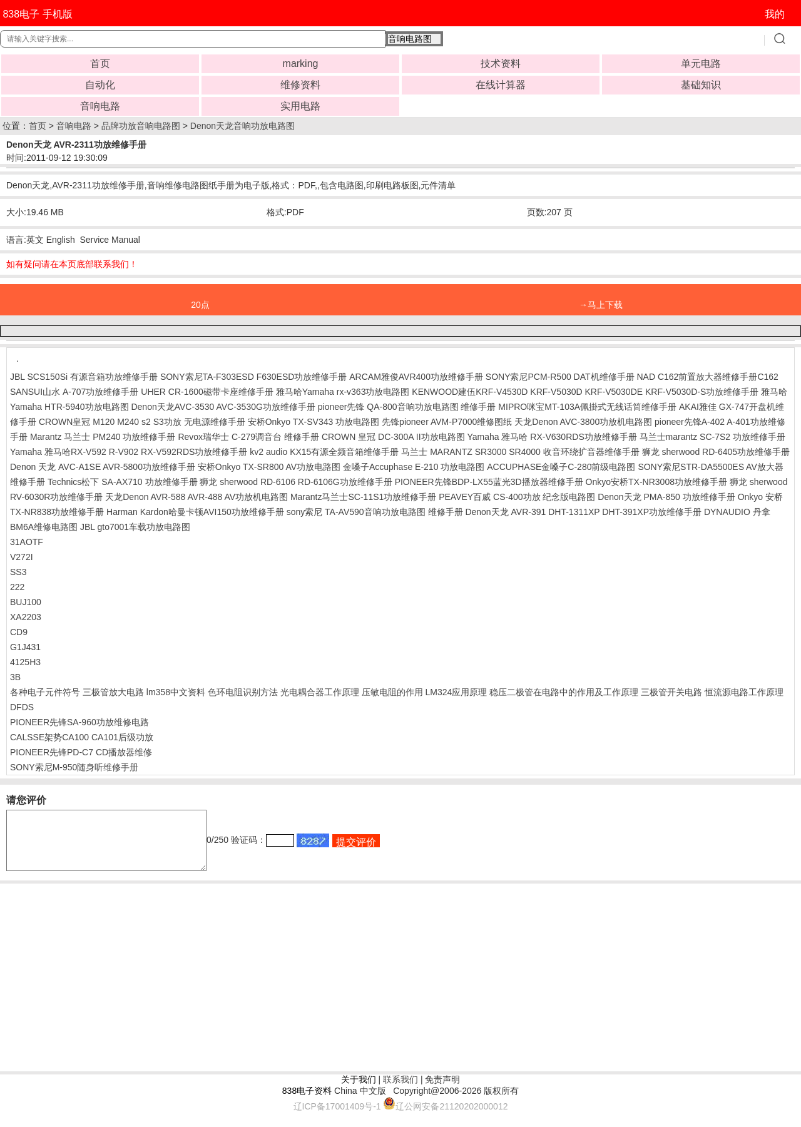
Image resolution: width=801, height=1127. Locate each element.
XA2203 (25, 617)
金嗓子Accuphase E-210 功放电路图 (413, 467)
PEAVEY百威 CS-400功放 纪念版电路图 (517, 497)
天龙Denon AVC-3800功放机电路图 (583, 422)
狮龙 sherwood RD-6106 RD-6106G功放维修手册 (296, 482)
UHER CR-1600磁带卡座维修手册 (207, 392)
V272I (21, 557)
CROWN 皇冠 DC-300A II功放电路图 (393, 437)
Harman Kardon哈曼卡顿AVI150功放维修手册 (195, 512)
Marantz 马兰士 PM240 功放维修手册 (103, 437)
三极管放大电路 (113, 692)
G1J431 (25, 647)
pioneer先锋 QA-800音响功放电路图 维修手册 (407, 407)
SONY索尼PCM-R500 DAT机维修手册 (560, 377)
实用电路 (300, 106)
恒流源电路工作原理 (744, 692)
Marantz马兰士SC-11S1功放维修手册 (363, 497)
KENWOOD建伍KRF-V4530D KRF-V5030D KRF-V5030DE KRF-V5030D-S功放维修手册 (585, 392)
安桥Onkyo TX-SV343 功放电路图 (314, 422)
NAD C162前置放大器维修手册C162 (707, 377)
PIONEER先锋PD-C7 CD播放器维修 (81, 752)
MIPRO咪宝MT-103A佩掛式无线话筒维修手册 (587, 407)
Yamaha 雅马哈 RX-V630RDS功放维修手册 (551, 437)
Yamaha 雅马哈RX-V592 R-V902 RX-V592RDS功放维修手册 (128, 452)
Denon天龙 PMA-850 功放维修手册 (666, 497)
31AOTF (26, 542)
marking (301, 63)
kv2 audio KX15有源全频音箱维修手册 (324, 452)
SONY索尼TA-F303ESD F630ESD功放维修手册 (253, 377)
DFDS (22, 707)
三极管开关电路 (671, 692)
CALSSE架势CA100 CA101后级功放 (81, 737)
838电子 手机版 (37, 14)
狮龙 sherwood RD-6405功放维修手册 (716, 452)
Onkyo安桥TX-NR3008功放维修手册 (656, 482)
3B (15, 677)
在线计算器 (501, 84)
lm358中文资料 (175, 692)
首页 (100, 63)
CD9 (19, 632)
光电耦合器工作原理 (319, 692)
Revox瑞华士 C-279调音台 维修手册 (248, 437)
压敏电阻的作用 (392, 692)
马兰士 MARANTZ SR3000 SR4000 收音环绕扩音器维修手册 (520, 452)
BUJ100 (25, 602)
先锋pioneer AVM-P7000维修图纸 (447, 422)
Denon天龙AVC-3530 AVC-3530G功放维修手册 (223, 407)
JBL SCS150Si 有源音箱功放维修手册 (84, 377)
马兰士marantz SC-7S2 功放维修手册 (712, 437)
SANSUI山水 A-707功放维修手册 (74, 392)
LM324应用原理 (456, 692)
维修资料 (300, 84)
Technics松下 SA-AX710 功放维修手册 (123, 482)
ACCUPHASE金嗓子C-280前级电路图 (561, 467)
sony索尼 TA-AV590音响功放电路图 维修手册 (375, 512)
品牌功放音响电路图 (140, 126)
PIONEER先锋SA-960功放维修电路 (79, 722)
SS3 (18, 572)
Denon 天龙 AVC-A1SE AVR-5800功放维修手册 (102, 467)
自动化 (100, 84)
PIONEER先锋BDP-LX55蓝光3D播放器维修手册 (489, 482)
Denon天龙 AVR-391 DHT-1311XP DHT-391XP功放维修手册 (583, 512)
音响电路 (100, 106)
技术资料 (501, 63)
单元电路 (701, 63)
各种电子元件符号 (45, 692)
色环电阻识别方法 (243, 692)
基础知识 (701, 84)
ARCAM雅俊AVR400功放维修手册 (416, 377)
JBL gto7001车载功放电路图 (135, 527)
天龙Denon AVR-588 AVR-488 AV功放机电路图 (196, 497)
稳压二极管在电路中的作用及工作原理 (563, 692)
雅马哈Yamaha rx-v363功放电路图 (343, 392)
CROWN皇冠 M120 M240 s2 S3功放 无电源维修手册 (142, 422)
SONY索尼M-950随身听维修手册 (74, 767)
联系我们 (400, 1091)
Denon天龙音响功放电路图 (242, 126)
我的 (775, 14)
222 (17, 587)
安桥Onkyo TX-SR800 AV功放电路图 (269, 467)
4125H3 (25, 662)
